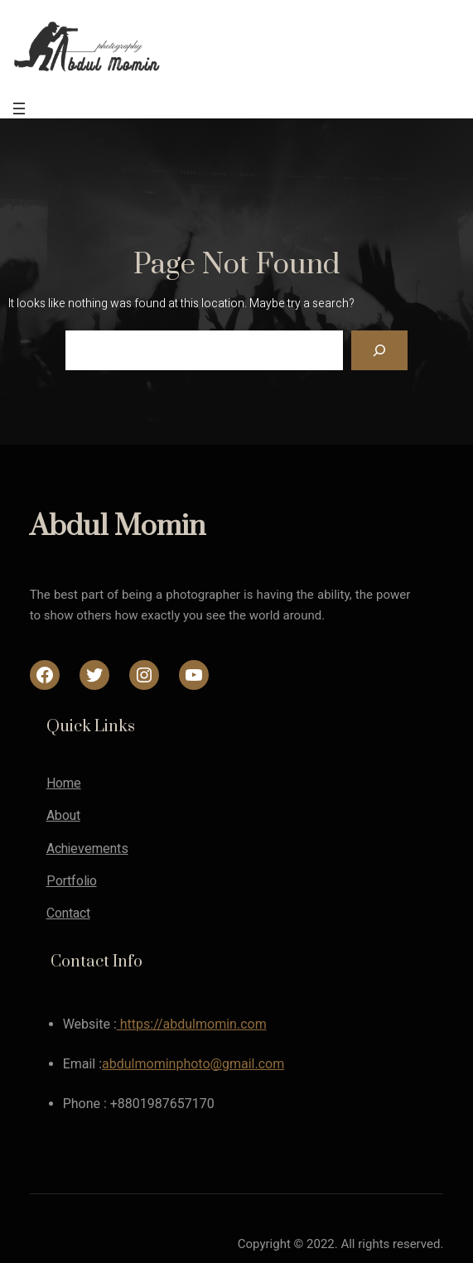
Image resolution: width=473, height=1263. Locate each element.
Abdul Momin (117, 527)
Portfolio (71, 881)
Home (63, 783)
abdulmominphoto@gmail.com (193, 1064)
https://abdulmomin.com (192, 1024)
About (63, 816)
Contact (68, 913)
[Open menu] (19, 108)
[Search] (379, 350)
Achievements (87, 849)
